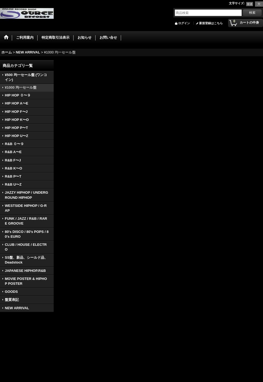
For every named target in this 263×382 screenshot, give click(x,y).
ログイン (184, 23)
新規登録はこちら (211, 23)
